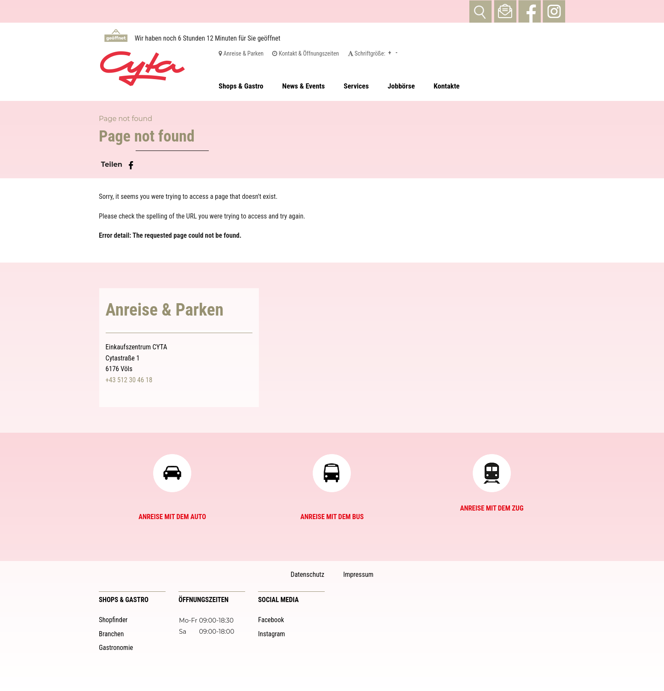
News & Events (303, 86)
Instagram (271, 634)
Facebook (271, 620)
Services (356, 86)
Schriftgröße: (366, 53)
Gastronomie (116, 648)
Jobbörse (401, 86)
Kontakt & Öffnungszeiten (305, 53)
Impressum (358, 574)
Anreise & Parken (241, 53)
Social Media (278, 600)
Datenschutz (307, 574)
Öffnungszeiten (203, 600)
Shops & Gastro (241, 86)
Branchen (111, 634)
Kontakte (447, 86)
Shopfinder (113, 620)
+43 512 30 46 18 (129, 380)
